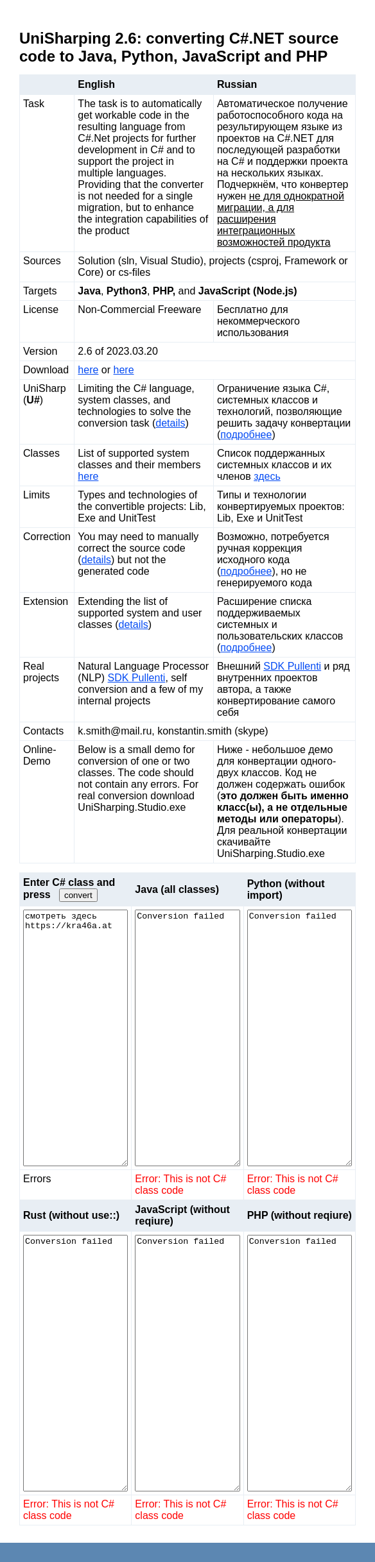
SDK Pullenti (137, 677)
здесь (267, 476)
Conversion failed (187, 1038)
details (170, 423)
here (88, 369)
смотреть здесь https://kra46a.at (75, 1038)
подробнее (246, 434)
